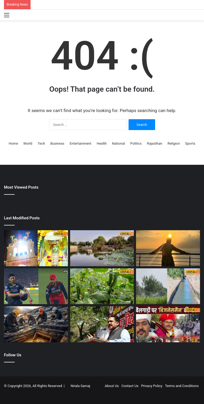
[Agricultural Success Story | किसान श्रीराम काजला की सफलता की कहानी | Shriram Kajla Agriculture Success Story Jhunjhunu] (102, 286)
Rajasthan (154, 143)
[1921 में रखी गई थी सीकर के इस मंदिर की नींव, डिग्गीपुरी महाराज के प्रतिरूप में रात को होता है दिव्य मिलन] (36, 248)
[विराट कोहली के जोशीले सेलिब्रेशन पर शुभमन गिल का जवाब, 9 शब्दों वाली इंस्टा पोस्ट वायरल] (36, 286)
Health (102, 143)
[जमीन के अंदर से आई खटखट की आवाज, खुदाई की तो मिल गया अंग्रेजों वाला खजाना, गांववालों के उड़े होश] (36, 324)
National (118, 143)
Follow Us (12, 355)
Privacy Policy (151, 386)
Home (13, 143)
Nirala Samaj (80, 386)
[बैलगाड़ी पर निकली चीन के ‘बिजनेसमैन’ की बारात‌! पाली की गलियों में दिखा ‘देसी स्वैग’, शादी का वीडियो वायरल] (168, 324)
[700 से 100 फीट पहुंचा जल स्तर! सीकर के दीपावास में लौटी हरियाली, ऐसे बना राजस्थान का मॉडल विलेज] (168, 286)
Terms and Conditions (182, 386)
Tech (41, 143)
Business (57, 143)
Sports (190, 143)
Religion (174, 143)
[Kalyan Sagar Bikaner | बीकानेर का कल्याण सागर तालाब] (102, 248)
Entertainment (80, 143)
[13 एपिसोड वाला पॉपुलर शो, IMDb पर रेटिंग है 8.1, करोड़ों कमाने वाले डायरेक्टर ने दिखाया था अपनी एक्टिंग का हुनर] (168, 248)
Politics (136, 143)
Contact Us (129, 386)
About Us (112, 386)
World (27, 143)
